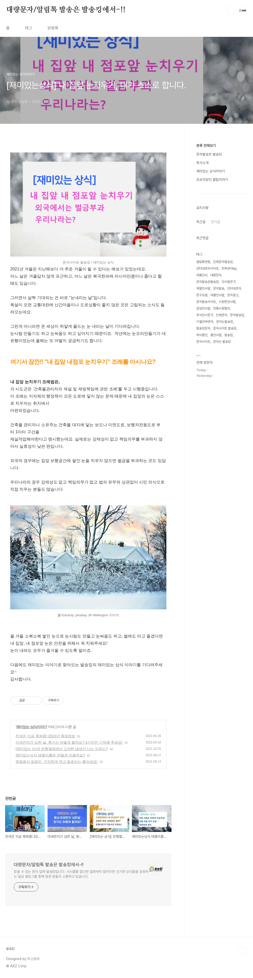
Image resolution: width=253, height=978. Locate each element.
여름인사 (202, 275)
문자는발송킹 (224, 322)
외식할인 (202, 335)
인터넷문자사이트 (207, 268)
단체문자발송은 (223, 262)
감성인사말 (203, 308)
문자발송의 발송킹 (209, 154)
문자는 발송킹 (222, 342)
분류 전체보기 (206, 146)
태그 (28, 28)
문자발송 (218, 288)
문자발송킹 (237, 315)
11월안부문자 (204, 322)
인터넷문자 (234, 288)
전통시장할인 (221, 308)
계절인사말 (203, 288)
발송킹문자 (203, 328)
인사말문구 (229, 282)
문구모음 (202, 295)
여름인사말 (217, 295)
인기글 (215, 222)
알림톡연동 (203, 262)
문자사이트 (203, 342)
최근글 (200, 222)
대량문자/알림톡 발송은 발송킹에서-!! (65, 10)
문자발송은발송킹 (207, 282)
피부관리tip (229, 268)
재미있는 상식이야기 (31, 727)
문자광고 (232, 295)
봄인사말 (216, 335)
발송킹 (228, 335)
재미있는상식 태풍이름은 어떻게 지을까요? (50, 755)
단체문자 (221, 315)
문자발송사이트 (206, 302)
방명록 (53, 28)
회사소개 (202, 163)
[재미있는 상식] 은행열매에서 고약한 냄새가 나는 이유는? (62, 749)
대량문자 (216, 275)
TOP (243, 951)
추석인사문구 (204, 315)
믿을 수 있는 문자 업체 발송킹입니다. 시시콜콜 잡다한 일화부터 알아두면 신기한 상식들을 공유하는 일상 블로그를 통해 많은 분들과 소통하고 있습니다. (81, 874)
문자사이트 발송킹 (224, 328)
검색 (231, 10)
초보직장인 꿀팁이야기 (212, 180)
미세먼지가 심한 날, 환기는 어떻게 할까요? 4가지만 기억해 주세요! (69, 742)
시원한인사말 (227, 302)
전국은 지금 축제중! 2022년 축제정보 (45, 736)
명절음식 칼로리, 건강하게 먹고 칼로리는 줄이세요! (57, 762)
